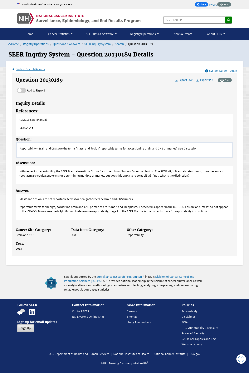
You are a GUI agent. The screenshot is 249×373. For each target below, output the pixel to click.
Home (29, 34)
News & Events (183, 34)
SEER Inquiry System (97, 44)
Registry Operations (36, 44)
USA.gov (194, 354)
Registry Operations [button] (143, 34)
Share (202, 5)
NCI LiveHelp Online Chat (88, 316)
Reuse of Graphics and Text (199, 339)
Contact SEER (80, 311)
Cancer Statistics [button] (59, 34)
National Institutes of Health (131, 354)
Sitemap (132, 316)
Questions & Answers (66, 44)
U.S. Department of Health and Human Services (79, 354)
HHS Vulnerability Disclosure (200, 328)
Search (119, 44)
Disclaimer (188, 316)
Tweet (213, 4)
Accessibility (189, 311)
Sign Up (26, 328)
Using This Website (139, 322)
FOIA (185, 322)
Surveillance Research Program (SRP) (120, 276)
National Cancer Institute (169, 354)
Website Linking (192, 344)
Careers (132, 311)
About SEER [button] (215, 34)
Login (233, 70)
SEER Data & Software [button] (100, 34)
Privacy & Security (193, 333)
